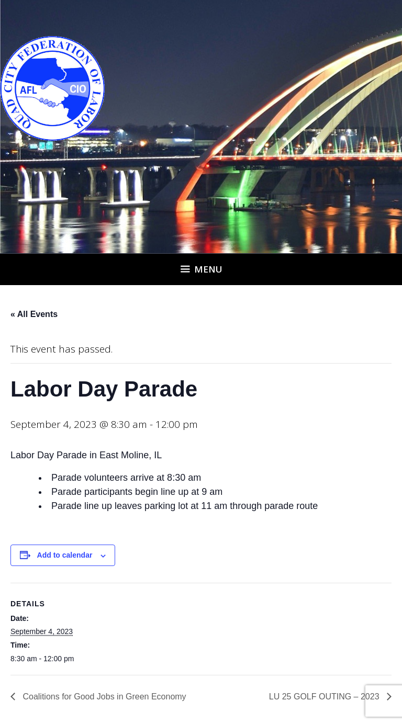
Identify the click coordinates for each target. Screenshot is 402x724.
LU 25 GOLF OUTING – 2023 (325, 696)
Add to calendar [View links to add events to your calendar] (65, 555)
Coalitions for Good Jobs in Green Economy (103, 696)
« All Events (34, 314)
